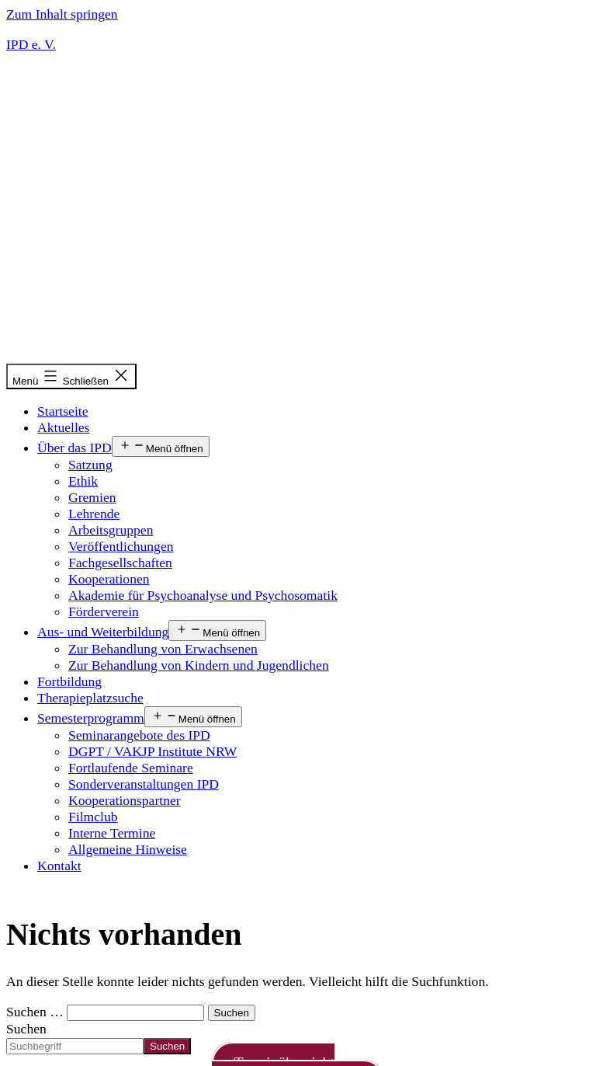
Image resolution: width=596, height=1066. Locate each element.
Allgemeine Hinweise (127, 849)
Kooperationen (109, 579)
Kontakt (59, 865)
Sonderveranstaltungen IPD (143, 784)
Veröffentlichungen (121, 546)
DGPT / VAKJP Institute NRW (152, 751)
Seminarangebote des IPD (139, 735)
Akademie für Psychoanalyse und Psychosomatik (203, 595)
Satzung (90, 464)
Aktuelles (63, 427)
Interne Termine (111, 833)
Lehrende (94, 513)
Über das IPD (74, 447)
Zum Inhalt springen (62, 14)
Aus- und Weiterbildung (102, 631)
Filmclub (93, 816)
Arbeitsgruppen (110, 530)
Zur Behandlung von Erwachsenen (163, 649)
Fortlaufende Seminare (130, 767)
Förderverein (103, 611)
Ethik (83, 481)
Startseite (62, 411)
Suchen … (35, 1011)
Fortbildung (69, 681)
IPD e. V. (31, 44)
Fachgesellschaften (120, 562)
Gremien (92, 497)
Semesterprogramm (90, 718)
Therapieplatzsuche (90, 697)
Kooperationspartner (124, 800)
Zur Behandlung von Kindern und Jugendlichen (198, 665)
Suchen (26, 1028)
